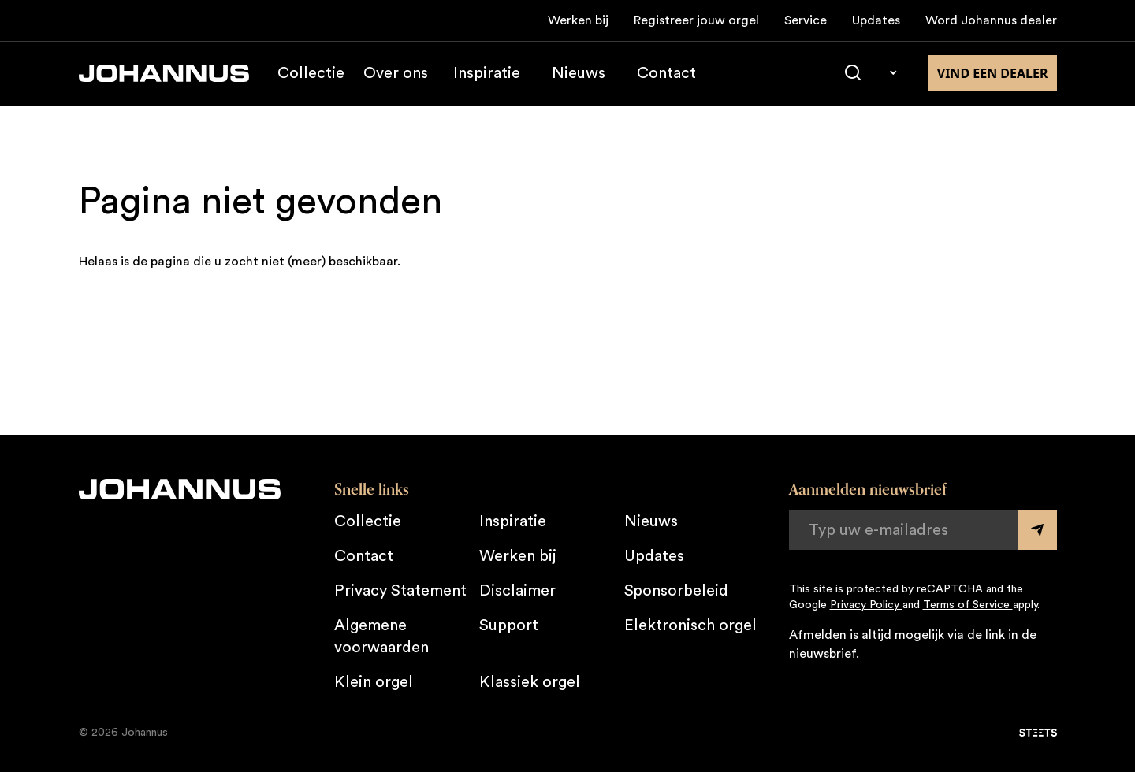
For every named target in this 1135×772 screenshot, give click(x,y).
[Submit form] (1037, 530)
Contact (666, 74)
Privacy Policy (866, 605)
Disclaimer (517, 591)
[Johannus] (164, 74)
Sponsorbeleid (676, 591)
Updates (876, 20)
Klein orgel (373, 682)
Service (805, 20)
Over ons (395, 74)
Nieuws (578, 74)
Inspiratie (486, 74)
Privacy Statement (400, 591)
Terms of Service (968, 605)
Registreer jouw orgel (696, 20)
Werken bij (578, 20)
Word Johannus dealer (991, 20)
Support (508, 625)
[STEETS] (1038, 733)
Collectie (310, 74)
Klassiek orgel (529, 682)
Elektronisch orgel (690, 625)
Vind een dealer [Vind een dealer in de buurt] (992, 74)
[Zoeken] (853, 74)
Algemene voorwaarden (381, 636)
